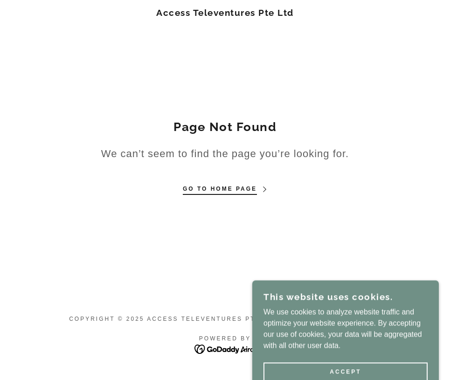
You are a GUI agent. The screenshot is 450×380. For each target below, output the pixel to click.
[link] (225, 13)
